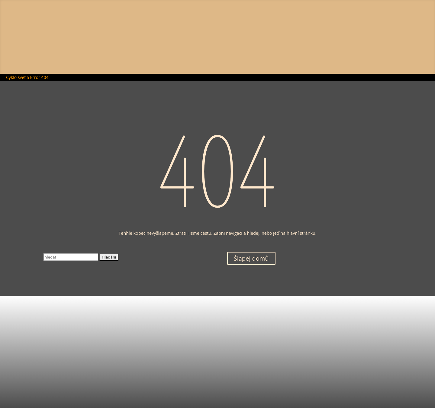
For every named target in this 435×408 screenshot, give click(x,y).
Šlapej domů (251, 258)
